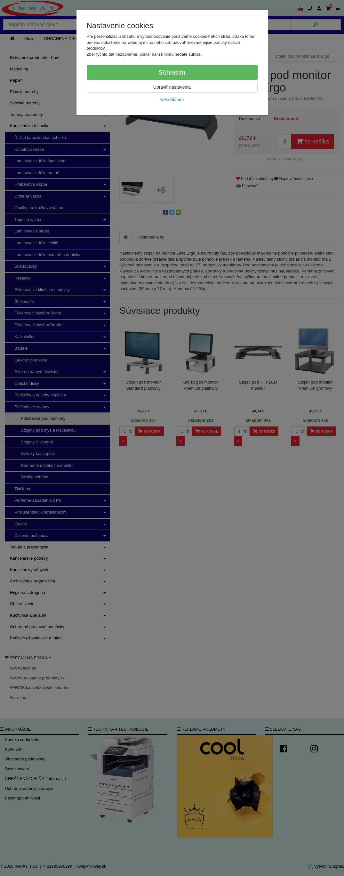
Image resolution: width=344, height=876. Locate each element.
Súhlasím (172, 72)
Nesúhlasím (172, 99)
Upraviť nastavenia (172, 87)
